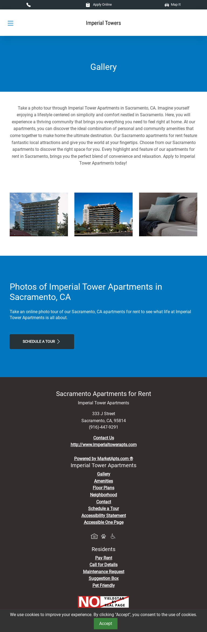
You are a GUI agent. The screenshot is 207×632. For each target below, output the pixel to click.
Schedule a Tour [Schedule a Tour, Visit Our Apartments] (42, 341)
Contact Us (103, 437)
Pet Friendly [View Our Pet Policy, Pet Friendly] (103, 585)
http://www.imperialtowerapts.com (104, 444)
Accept (105, 623)
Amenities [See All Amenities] (103, 481)
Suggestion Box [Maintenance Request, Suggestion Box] (104, 578)
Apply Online (99, 4)
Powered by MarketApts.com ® (103, 458)
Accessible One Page (103, 522)
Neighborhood (103, 494)
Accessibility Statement (103, 515)
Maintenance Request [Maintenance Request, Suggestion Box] (103, 571)
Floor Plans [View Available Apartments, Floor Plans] (103, 487)
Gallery (103, 474)
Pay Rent (103, 558)
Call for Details (103, 564)
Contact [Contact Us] (103, 501)
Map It (173, 4)
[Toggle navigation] (10, 23)
